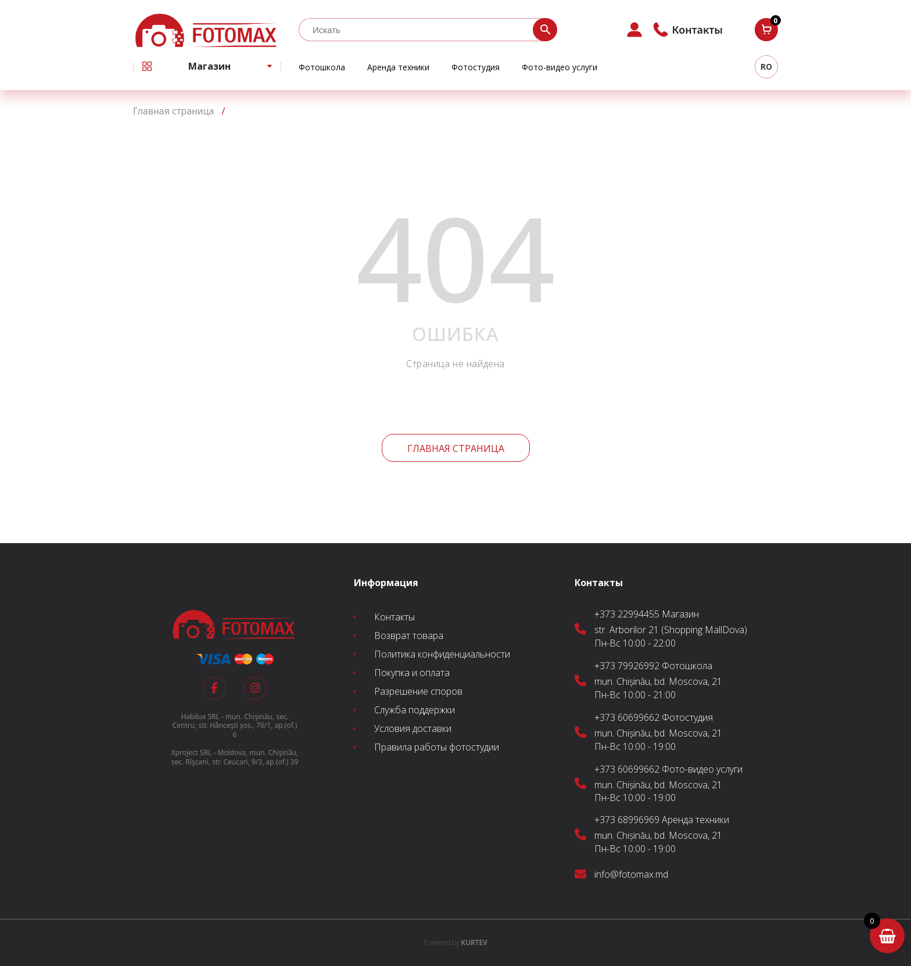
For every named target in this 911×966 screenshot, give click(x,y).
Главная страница (455, 448)
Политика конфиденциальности (442, 654)
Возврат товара (408, 635)
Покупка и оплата (412, 672)
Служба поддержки (414, 710)
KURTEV (455, 942)
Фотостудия (475, 67)
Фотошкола (322, 67)
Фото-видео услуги (559, 67)
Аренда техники (398, 67)
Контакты (394, 617)
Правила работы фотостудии (436, 747)
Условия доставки (412, 728)
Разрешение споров (418, 691)
